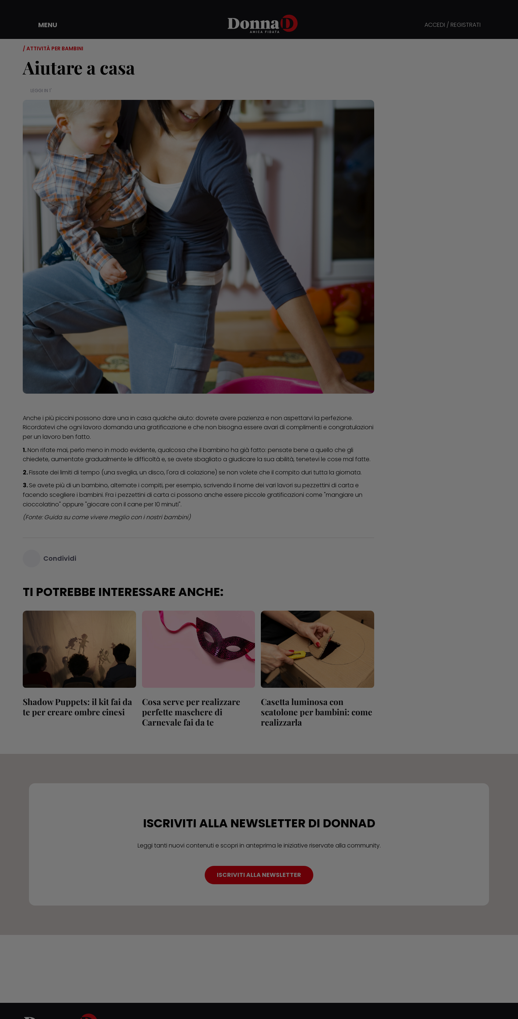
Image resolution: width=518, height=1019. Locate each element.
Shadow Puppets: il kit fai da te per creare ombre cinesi (77, 707)
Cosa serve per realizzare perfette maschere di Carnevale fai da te (191, 712)
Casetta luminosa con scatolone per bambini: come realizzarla (316, 712)
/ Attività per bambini (53, 48)
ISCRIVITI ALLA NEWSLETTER (259, 875)
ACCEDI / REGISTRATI (452, 25)
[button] (42, 25)
